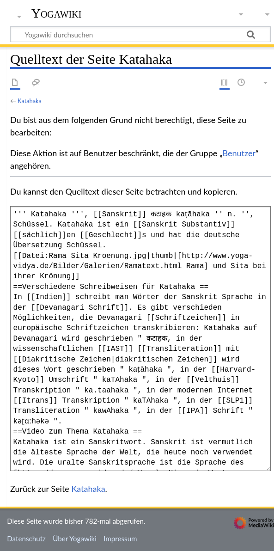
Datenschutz (26, 538)
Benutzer (239, 153)
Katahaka (30, 100)
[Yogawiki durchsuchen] (140, 34)
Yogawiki (56, 13)
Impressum (120, 538)
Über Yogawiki (75, 538)
